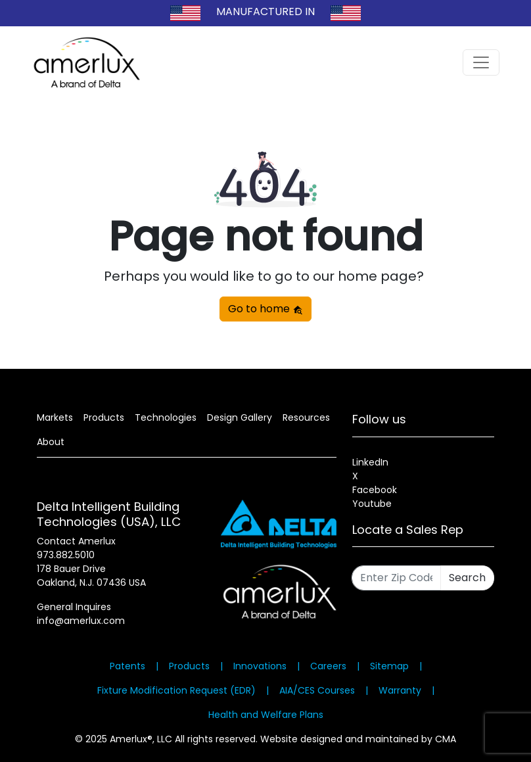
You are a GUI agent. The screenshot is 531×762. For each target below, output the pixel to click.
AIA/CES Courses (317, 690)
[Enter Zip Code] (396, 577)
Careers (328, 666)
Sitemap (389, 666)
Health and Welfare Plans (265, 714)
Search (467, 577)
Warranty (400, 690)
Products (103, 417)
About (50, 441)
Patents (127, 666)
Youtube (372, 503)
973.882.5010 (66, 554)
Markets (55, 417)
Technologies (165, 417)
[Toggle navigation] (481, 62)
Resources (306, 417)
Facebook (374, 489)
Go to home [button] (265, 308)
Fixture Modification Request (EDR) (176, 690)
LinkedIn (370, 462)
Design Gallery (239, 417)
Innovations (260, 666)
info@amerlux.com (81, 620)
